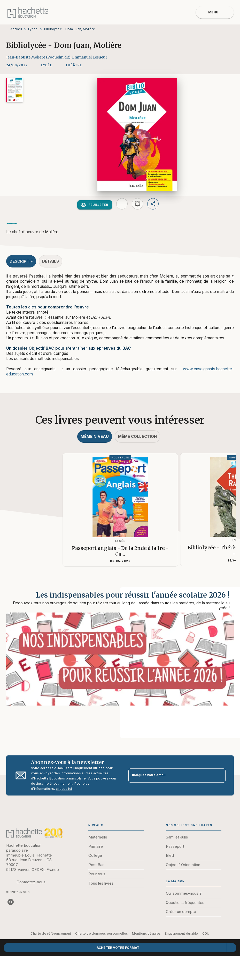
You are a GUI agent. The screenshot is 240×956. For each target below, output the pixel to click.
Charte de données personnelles (101, 933)
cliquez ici (64, 789)
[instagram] (10, 902)
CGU (206, 933)
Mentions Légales (146, 933)
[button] (46, 65)
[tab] (21, 261)
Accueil (16, 29)
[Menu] (215, 12)
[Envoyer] (219, 775)
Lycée (33, 29)
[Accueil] (28, 12)
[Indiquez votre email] (170, 775)
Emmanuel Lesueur (89, 57)
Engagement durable (181, 933)
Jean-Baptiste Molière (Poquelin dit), (39, 57)
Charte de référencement (50, 933)
